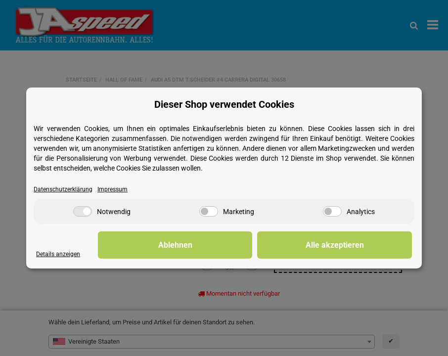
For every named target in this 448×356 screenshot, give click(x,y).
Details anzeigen (59, 254)
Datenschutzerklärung (64, 189)
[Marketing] (208, 212)
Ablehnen (259, 245)
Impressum (116, 189)
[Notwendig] (82, 212)
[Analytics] (332, 212)
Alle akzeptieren (362, 245)
